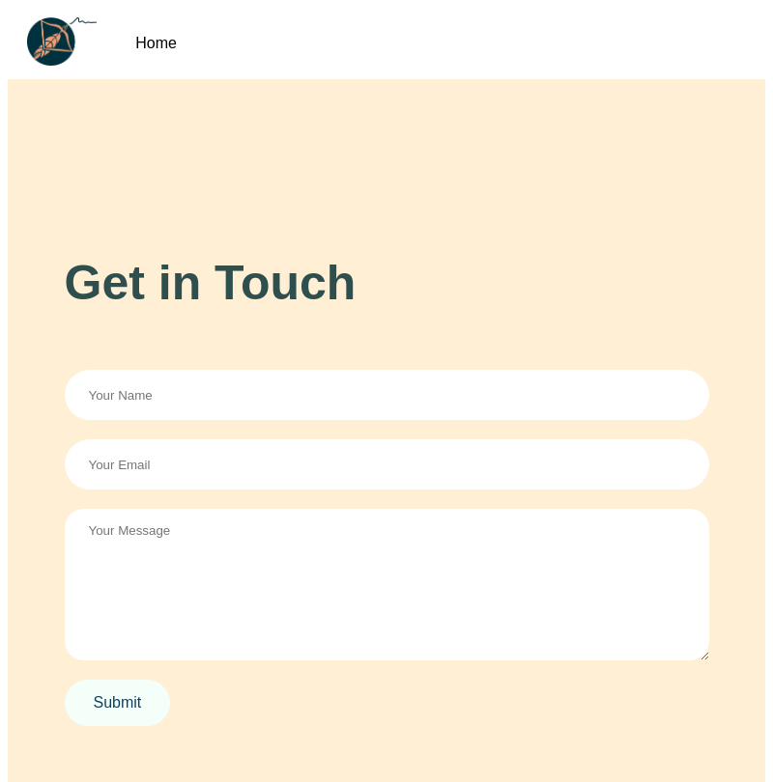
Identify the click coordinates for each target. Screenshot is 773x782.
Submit (118, 702)
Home (156, 43)
